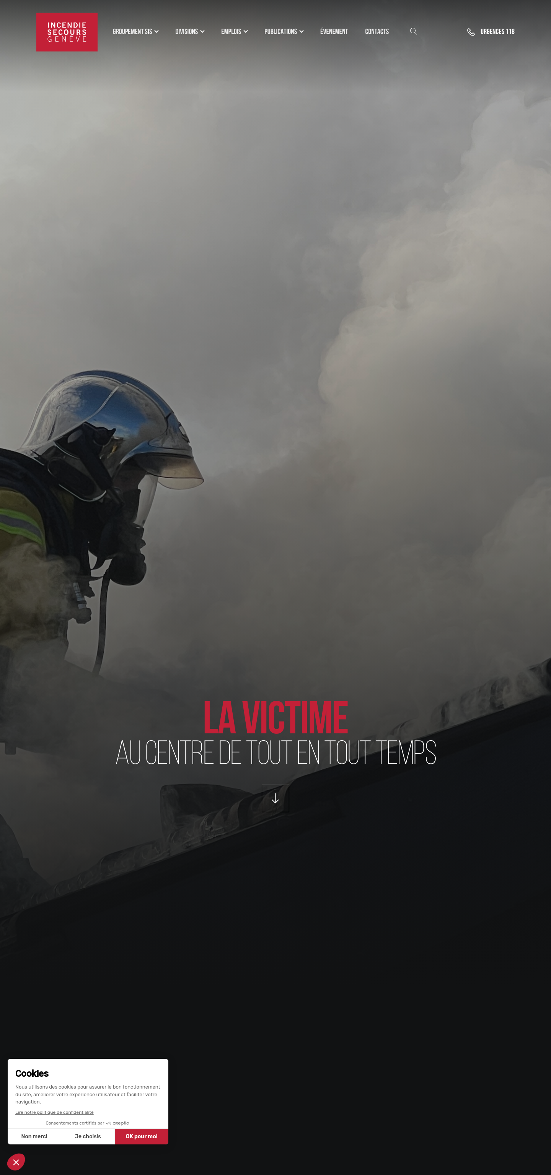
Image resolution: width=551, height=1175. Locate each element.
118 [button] (498, 32)
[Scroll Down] (275, 798)
